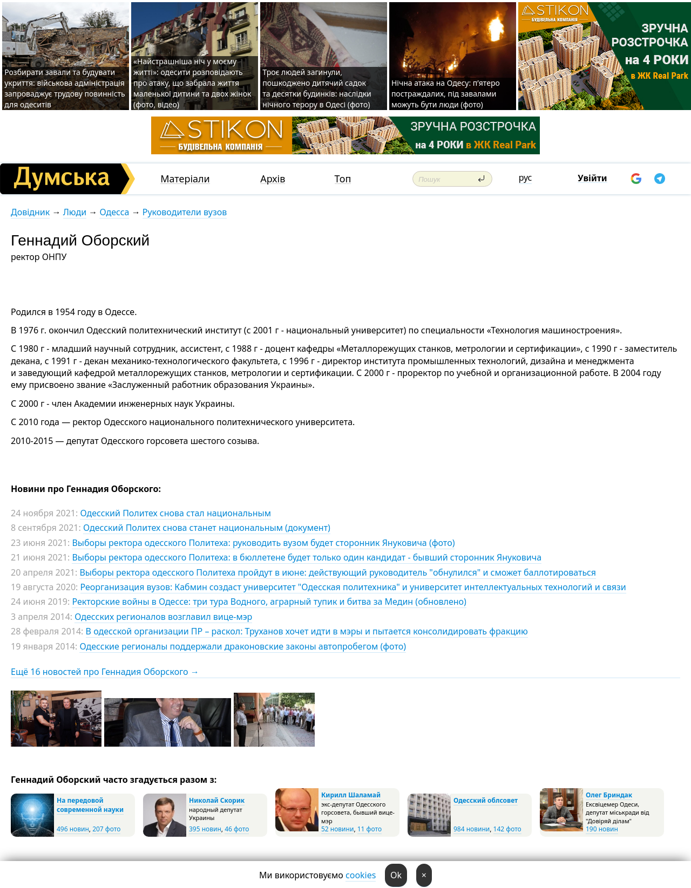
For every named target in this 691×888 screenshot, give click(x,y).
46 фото (237, 829)
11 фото (369, 829)
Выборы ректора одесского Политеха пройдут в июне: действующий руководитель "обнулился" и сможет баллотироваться (337, 572)
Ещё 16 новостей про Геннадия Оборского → (105, 672)
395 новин (205, 829)
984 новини (471, 829)
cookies (361, 875)
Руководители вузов (185, 212)
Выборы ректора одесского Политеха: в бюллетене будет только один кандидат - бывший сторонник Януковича (306, 557)
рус (525, 177)
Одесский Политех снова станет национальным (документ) (206, 528)
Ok (396, 875)
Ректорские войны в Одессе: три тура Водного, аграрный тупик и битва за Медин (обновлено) (269, 601)
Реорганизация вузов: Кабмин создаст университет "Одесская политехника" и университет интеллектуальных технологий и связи (353, 587)
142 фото (507, 829)
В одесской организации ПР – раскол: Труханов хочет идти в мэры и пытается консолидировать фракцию (307, 631)
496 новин (73, 829)
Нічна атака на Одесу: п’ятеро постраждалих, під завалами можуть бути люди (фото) (445, 94)
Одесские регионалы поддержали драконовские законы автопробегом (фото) (242, 646)
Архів (272, 179)
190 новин (602, 829)
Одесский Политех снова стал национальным (175, 513)
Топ (343, 179)
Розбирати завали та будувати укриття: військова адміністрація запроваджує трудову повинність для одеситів (64, 88)
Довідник (30, 212)
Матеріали (185, 179)
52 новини (337, 829)
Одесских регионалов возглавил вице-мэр (163, 617)
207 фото (106, 829)
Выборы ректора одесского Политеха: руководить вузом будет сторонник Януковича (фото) (263, 543)
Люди (74, 212)
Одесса (114, 212)
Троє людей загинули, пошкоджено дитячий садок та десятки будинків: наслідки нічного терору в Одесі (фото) (316, 88)
